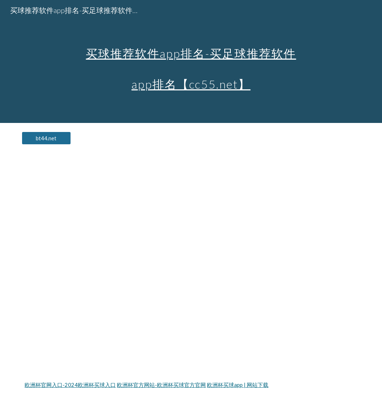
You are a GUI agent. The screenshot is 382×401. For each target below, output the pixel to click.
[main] (191, 61)
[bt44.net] (46, 138)
